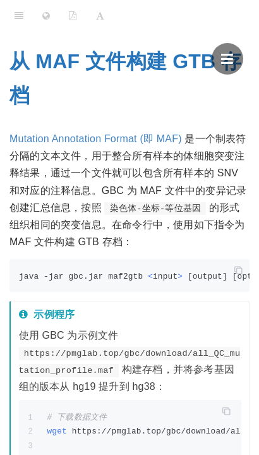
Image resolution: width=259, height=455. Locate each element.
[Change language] (46, 16)
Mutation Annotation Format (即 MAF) (95, 138)
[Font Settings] (100, 16)
